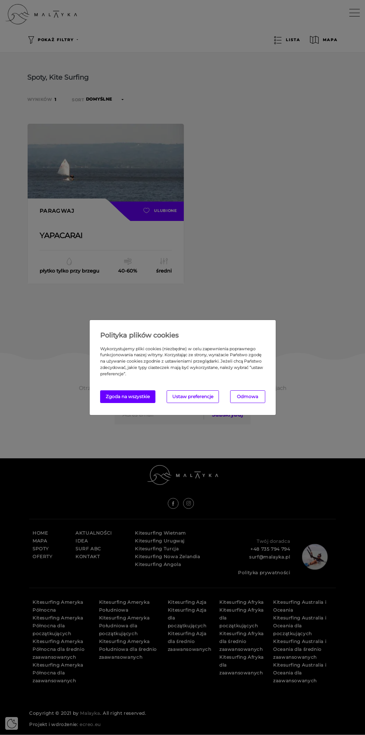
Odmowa (247, 396)
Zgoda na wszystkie (128, 396)
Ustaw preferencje (192, 396)
